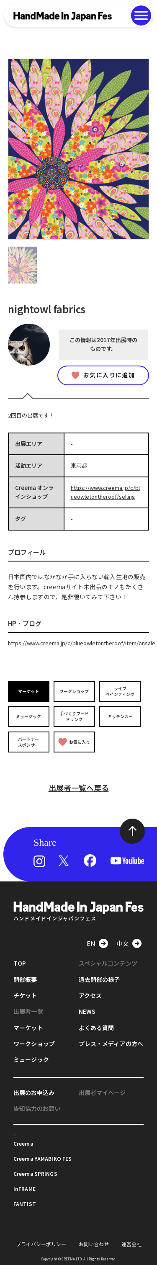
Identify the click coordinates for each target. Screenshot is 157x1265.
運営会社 (131, 1243)
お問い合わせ (94, 1243)
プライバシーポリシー (41, 1243)
